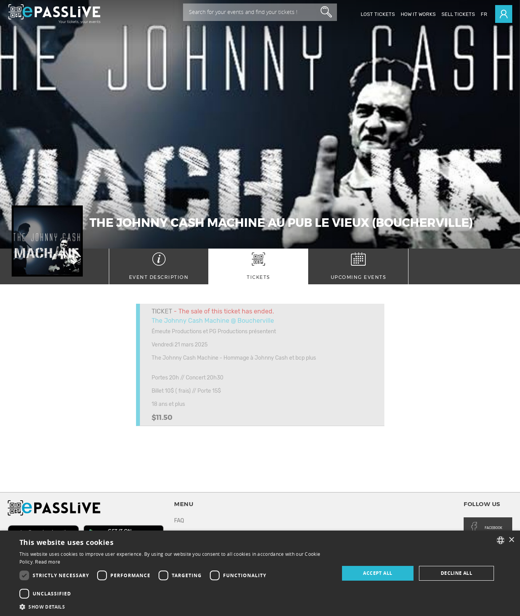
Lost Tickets (378, 14)
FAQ (179, 520)
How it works (418, 14)
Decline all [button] (456, 573)
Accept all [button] (377, 573)
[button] (174, 606)
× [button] (511, 540)
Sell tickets (458, 14)
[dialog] (260, 573)
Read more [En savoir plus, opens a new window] (47, 562)
